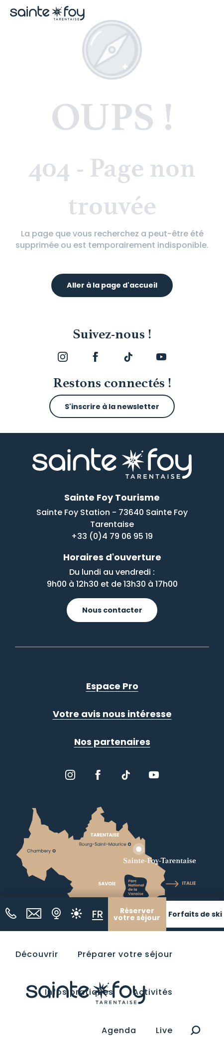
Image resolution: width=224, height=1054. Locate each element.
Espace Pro (112, 686)
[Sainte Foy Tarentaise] (47, 13)
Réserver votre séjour (136, 914)
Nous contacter (112, 610)
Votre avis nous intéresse (112, 714)
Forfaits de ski (195, 915)
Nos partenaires (112, 742)
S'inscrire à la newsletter (112, 407)
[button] (195, 1031)
